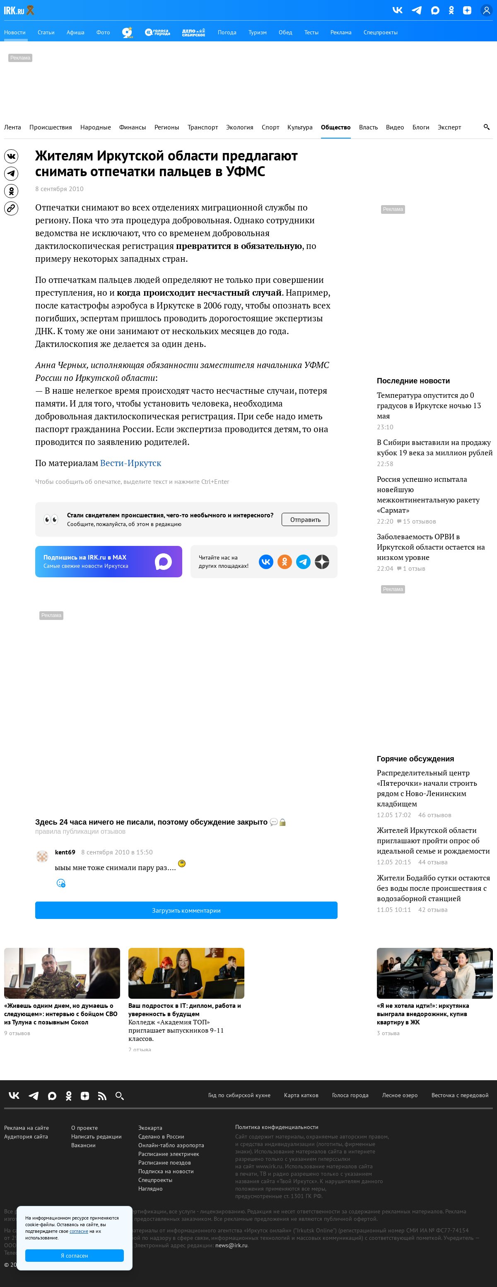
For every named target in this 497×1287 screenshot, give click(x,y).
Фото (103, 32)
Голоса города (350, 1095)
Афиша (75, 32)
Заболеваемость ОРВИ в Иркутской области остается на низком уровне (431, 546)
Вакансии (83, 1145)
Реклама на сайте (26, 1128)
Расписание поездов (164, 1162)
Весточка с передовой (460, 1095)
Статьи (46, 32)
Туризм (257, 32)
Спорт (270, 127)
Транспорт (203, 127)
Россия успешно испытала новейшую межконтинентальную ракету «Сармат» (428, 494)
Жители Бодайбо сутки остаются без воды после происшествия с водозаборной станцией (433, 888)
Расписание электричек (168, 1154)
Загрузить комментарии (186, 910)
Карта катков (301, 1095)
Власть (368, 127)
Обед (285, 32)
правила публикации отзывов (80, 831)
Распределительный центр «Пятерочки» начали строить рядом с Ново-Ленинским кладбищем (427, 788)
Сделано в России (161, 1136)
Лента (12, 127)
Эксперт (449, 127)
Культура (300, 127)
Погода (227, 32)
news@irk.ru (231, 1245)
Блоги (421, 127)
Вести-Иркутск (130, 463)
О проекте (84, 1128)
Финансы (132, 127)
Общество (336, 127)
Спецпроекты (381, 32)
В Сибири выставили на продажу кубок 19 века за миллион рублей (435, 447)
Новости (15, 32)
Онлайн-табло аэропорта (171, 1145)
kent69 (65, 852)
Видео (395, 127)
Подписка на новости (166, 1171)
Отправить (305, 519)
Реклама (341, 32)
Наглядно (150, 1188)
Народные (95, 127)
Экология (239, 127)
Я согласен (74, 1255)
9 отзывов (17, 1033)
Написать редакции (96, 1136)
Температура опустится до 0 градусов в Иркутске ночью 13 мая (429, 405)
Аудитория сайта (26, 1136)
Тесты (311, 32)
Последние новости (413, 381)
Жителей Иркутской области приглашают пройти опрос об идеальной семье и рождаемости (433, 840)
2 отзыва (139, 1049)
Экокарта (150, 1128)
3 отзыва (388, 1033)
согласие (79, 1231)
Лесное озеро (400, 1095)
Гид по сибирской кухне (239, 1095)
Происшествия (50, 127)
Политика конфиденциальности (276, 1127)
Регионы (166, 127)
